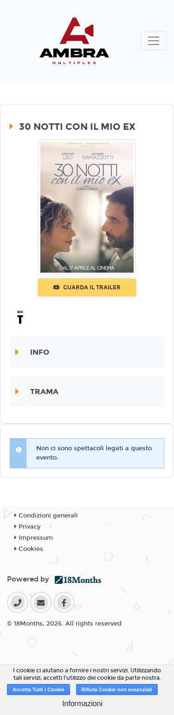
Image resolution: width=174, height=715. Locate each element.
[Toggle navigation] (154, 41)
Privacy (27, 526)
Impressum (33, 538)
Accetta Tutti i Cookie (38, 689)
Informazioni (82, 704)
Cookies (28, 549)
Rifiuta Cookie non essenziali (117, 689)
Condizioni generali (46, 515)
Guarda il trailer (87, 287)
